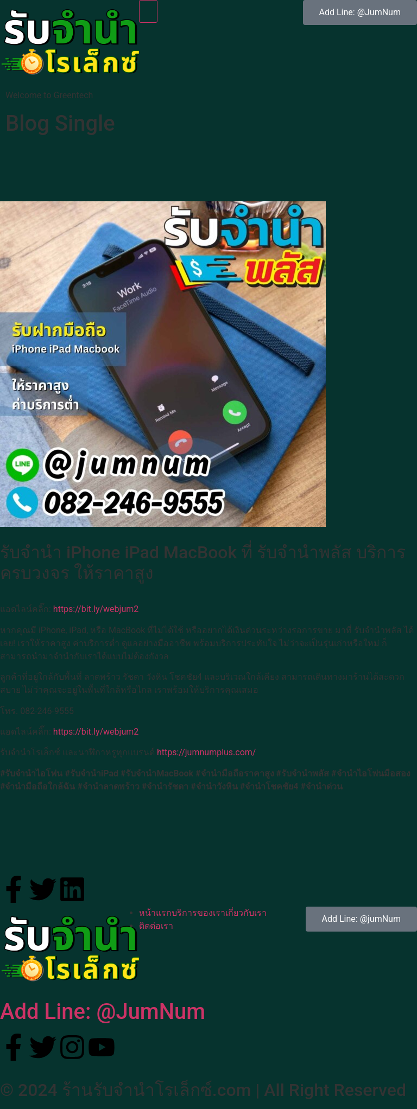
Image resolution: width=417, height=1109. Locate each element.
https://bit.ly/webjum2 (95, 609)
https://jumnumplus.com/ (206, 752)
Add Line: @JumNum (102, 1011)
